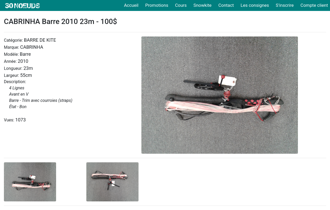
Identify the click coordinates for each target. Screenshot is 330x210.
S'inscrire (285, 5)
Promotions (156, 5)
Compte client (314, 5)
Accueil (131, 5)
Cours (181, 5)
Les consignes (255, 5)
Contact (226, 5)
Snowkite (203, 5)
